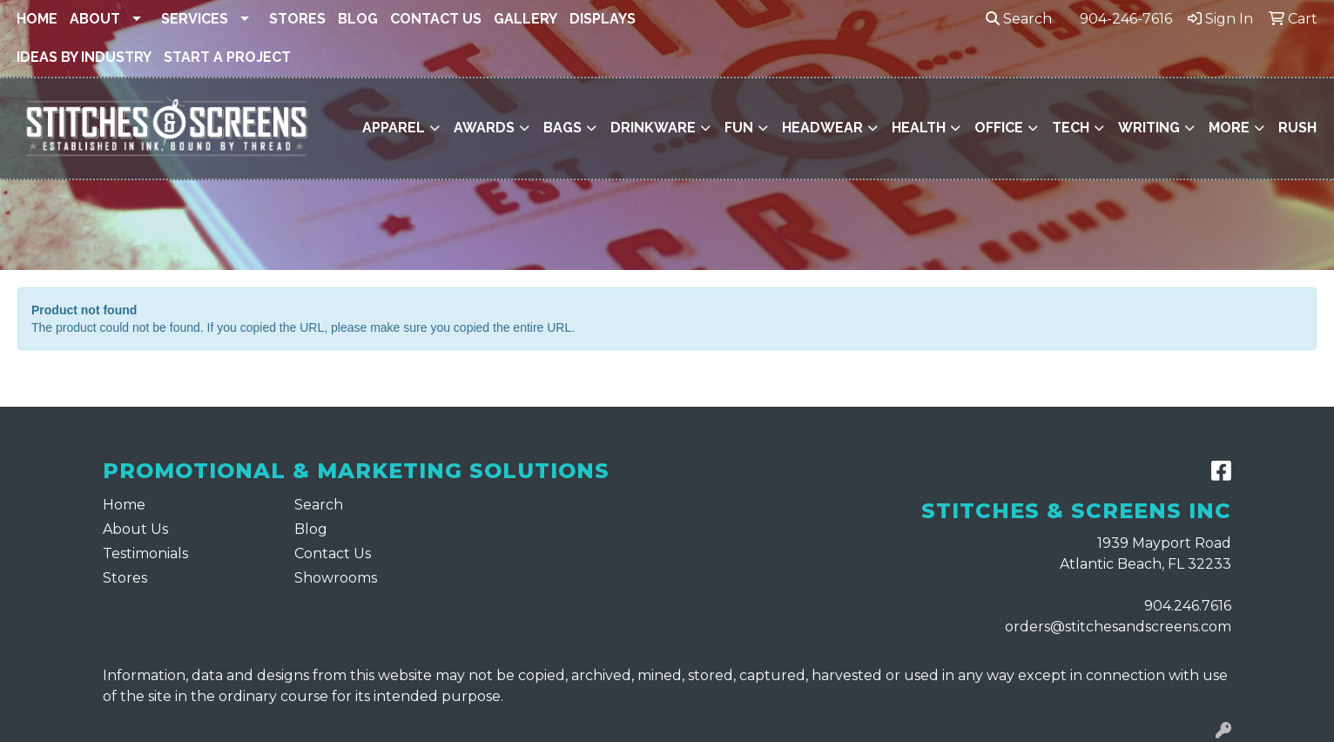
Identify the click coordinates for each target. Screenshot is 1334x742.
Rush (1297, 127)
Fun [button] (738, 127)
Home (37, 18)
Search (1019, 18)
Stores (297, 18)
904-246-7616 (1126, 18)
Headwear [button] (822, 127)
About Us (135, 529)
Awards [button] (484, 127)
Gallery (525, 18)
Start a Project (227, 57)
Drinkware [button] (653, 127)
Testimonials (145, 553)
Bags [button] (562, 127)
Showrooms (335, 578)
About (95, 18)
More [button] (1229, 127)
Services (194, 18)
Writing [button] (1149, 127)
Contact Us (436, 18)
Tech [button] (1070, 127)
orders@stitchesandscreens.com (1118, 626)
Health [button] (919, 127)
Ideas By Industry (84, 57)
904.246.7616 (1187, 605)
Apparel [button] (393, 127)
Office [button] (998, 127)
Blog (358, 18)
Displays (602, 18)
